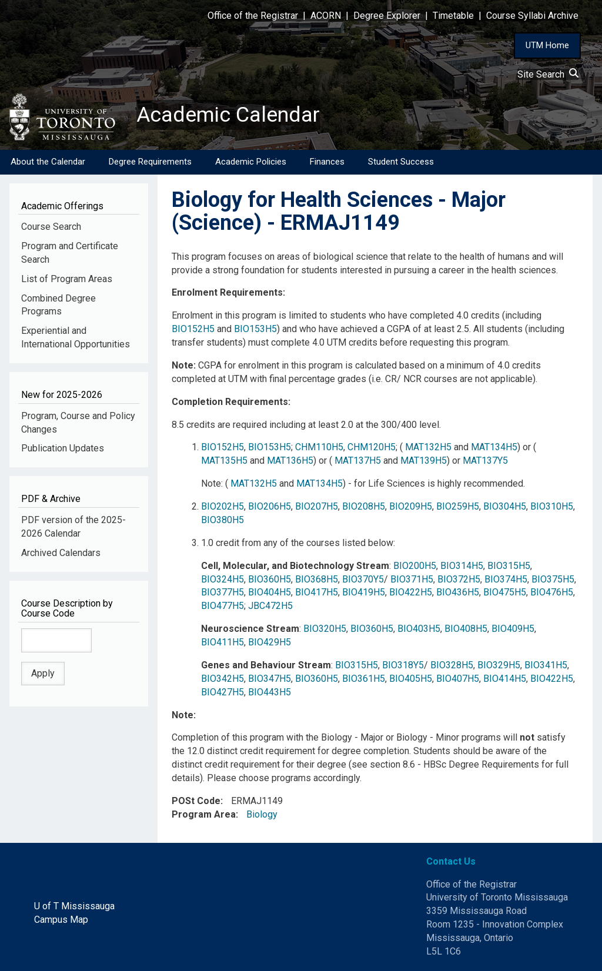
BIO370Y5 (363, 579)
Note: (184, 715)
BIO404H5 (269, 592)
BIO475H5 (504, 592)
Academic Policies (250, 161)
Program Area (204, 814)
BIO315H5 (508, 565)
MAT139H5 (423, 460)
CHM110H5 (319, 447)
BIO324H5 (222, 579)
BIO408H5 (465, 628)
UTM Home (547, 45)
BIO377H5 (222, 592)
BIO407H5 (457, 678)
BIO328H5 (451, 665)
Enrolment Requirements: (228, 293)
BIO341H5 (545, 665)
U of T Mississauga (74, 906)
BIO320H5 (324, 628)
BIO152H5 (193, 328)
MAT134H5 (494, 447)
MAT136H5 (290, 460)
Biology (261, 814)
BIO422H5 (410, 592)
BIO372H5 (458, 579)
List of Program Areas (66, 278)
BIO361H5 (363, 678)
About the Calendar (48, 161)
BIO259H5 (457, 506)
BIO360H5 (269, 579)
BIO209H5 (410, 506)
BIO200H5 (414, 565)
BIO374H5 (505, 579)
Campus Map (61, 919)
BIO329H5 (498, 665)
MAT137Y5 (485, 460)
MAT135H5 (224, 460)
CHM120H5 (371, 447)
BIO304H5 (504, 506)
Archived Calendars (61, 552)
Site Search (547, 74)
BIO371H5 (411, 579)
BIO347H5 (269, 678)
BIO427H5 (222, 692)
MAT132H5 (428, 447)
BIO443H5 (269, 692)
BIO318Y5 (403, 665)
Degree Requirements (150, 161)
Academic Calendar (228, 114)
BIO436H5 (457, 592)
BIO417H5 (316, 592)
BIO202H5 (222, 506)
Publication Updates (62, 448)
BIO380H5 (222, 519)
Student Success (401, 161)
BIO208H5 (363, 506)
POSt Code (196, 800)
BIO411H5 (222, 642)
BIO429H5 (269, 642)
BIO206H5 (269, 506)
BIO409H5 (512, 628)
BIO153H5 (255, 328)
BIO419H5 (363, 592)
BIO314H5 (461, 565)
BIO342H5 (222, 678)
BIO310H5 (551, 506)
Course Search (51, 226)
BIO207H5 (316, 506)
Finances (327, 161)
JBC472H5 (270, 605)
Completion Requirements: (231, 401)
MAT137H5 (358, 460)
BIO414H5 (504, 678)
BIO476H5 (551, 592)
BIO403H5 (418, 628)
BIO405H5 (410, 678)
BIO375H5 (552, 579)
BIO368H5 (316, 579)
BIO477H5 (222, 605)
